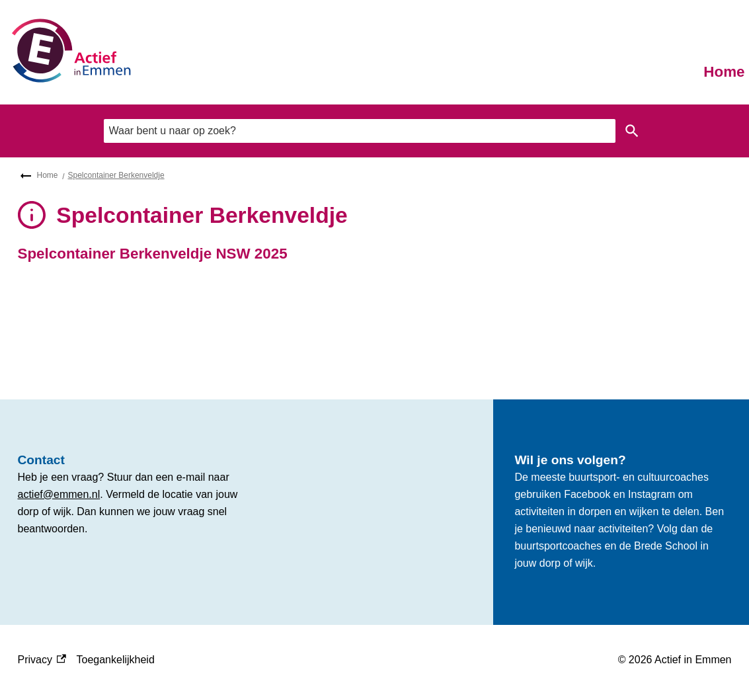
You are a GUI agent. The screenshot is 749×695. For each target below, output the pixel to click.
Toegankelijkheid (116, 659)
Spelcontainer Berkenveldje (116, 175)
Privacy (42, 660)
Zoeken (629, 131)
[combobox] (359, 130)
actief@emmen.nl (59, 494)
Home (723, 71)
